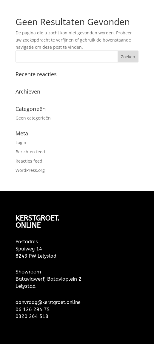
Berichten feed (30, 152)
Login (21, 142)
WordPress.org (30, 170)
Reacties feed (29, 161)
